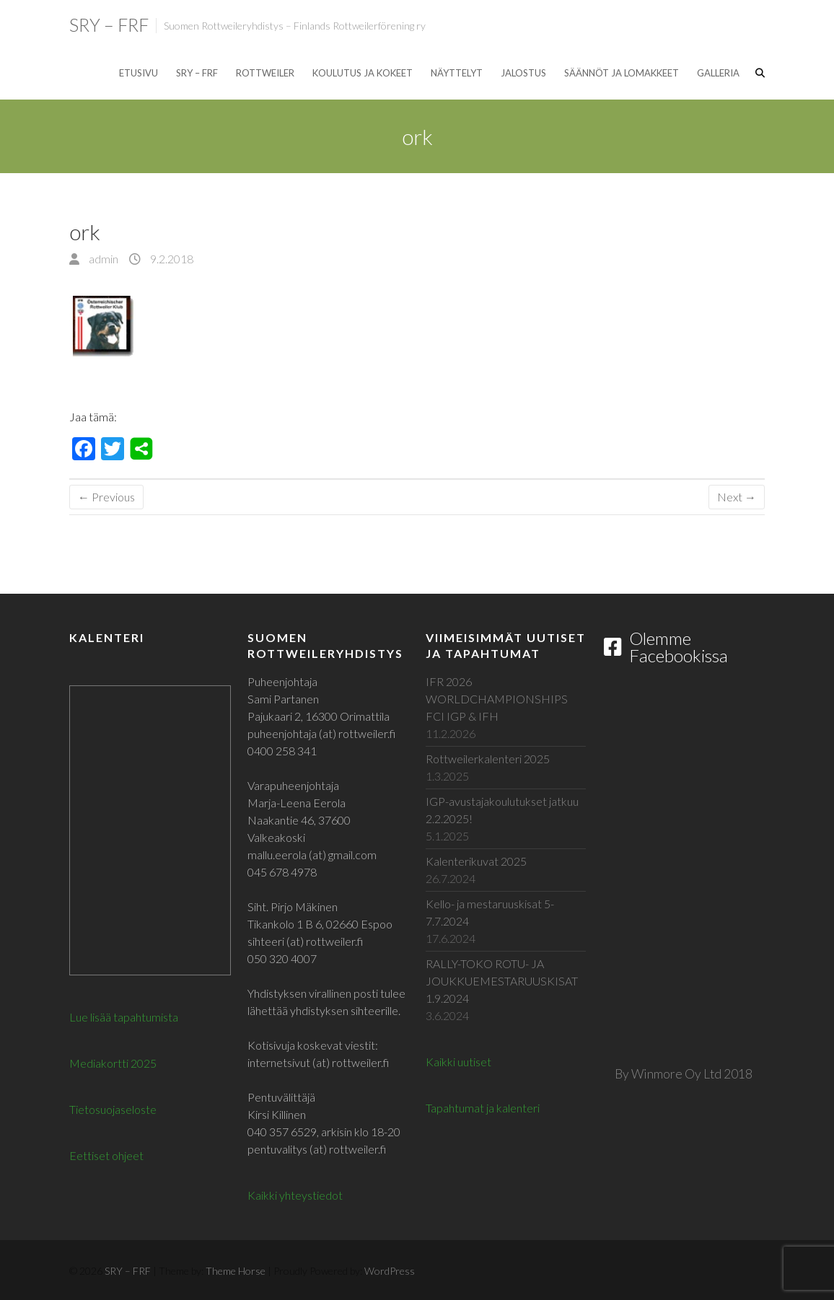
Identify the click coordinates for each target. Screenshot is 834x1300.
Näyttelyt (457, 73)
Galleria (718, 73)
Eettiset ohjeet (106, 1155)
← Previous (106, 497)
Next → (736, 497)
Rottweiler (265, 73)
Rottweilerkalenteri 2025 (488, 758)
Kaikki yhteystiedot (295, 1195)
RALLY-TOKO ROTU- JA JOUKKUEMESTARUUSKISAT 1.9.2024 (502, 981)
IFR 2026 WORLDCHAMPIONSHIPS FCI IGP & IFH (497, 699)
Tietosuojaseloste (113, 1109)
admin (102, 258)
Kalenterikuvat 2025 (476, 861)
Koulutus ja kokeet (362, 73)
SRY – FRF (109, 24)
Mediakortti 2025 (113, 1063)
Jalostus (523, 73)
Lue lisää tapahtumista (123, 1017)
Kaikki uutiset (458, 1061)
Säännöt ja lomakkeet (621, 73)
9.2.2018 (170, 258)
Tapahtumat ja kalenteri (483, 1108)
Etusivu (138, 73)
